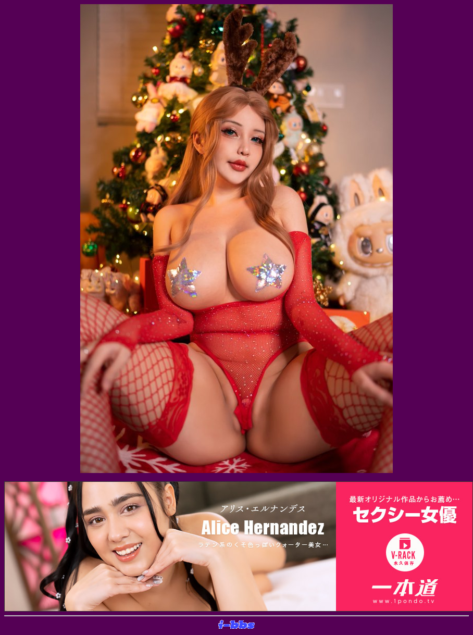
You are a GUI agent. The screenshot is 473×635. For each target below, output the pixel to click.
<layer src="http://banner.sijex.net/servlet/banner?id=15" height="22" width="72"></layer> (236, 625)
